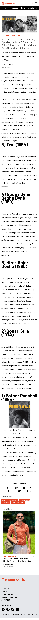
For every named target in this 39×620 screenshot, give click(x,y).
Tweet (18, 488)
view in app (32, 8)
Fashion (4, 8)
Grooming (14, 8)
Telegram (11, 491)
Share (10, 488)
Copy (29, 491)
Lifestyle (24, 8)
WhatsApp (28, 488)
